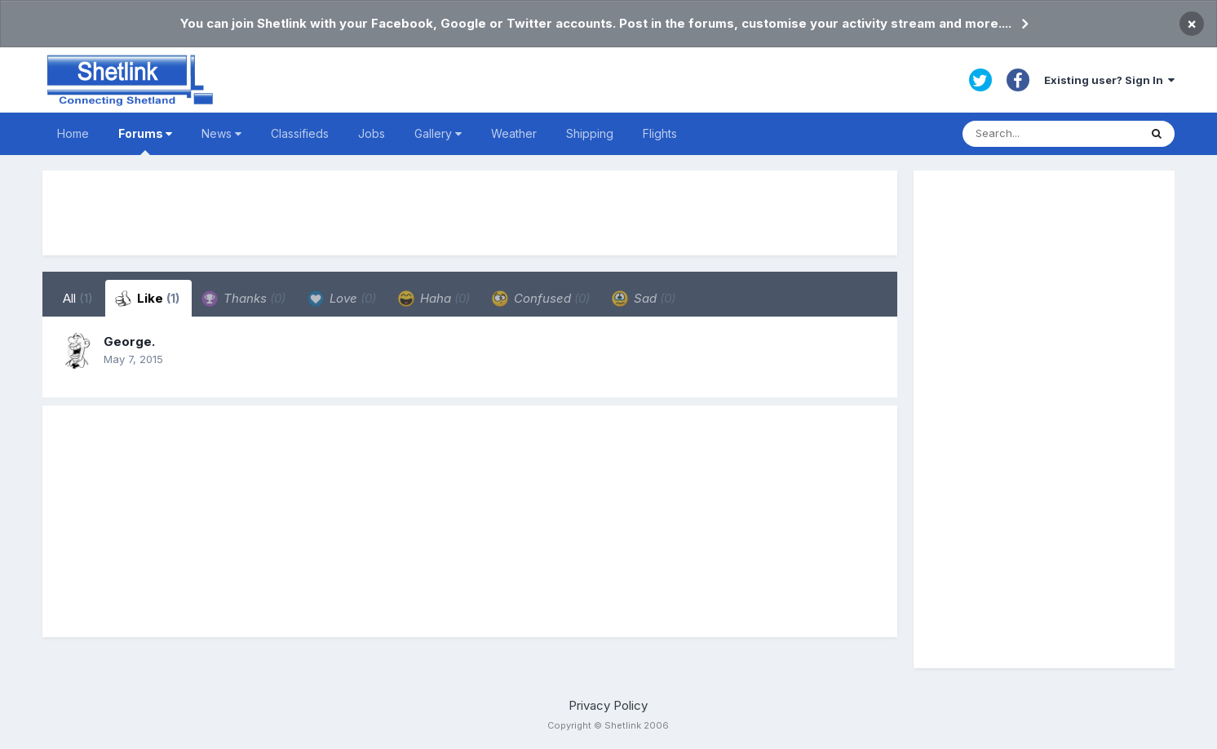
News (221, 133)
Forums (145, 140)
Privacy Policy (608, 705)
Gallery (438, 133)
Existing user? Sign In (1109, 79)
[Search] (1051, 134)
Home (73, 133)
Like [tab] (147, 298)
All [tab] (78, 298)
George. (129, 341)
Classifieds (300, 133)
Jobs (371, 133)
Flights (660, 133)
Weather (514, 133)
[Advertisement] (470, 213)
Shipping (589, 133)
